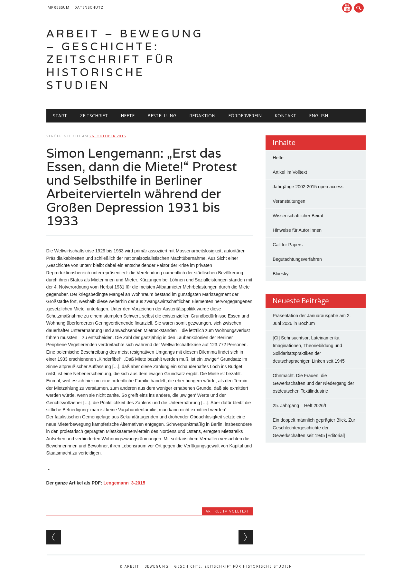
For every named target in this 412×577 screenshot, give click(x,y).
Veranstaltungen (289, 201)
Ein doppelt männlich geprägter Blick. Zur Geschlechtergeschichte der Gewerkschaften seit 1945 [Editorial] (314, 427)
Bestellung (161, 115)
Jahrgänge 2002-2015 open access (308, 186)
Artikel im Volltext (227, 511)
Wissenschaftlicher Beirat (298, 215)
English (318, 115)
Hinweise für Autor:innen (297, 230)
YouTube (347, 8)
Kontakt (285, 115)
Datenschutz (88, 7)
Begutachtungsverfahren (297, 259)
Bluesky (280, 273)
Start (60, 115)
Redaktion (202, 115)
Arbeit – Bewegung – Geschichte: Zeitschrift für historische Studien (124, 59)
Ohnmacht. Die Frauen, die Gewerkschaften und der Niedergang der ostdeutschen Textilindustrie (313, 383)
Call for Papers (288, 244)
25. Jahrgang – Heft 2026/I (299, 405)
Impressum (58, 7)
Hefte (128, 115)
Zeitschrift (94, 115)
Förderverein (245, 115)
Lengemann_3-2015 (124, 482)
